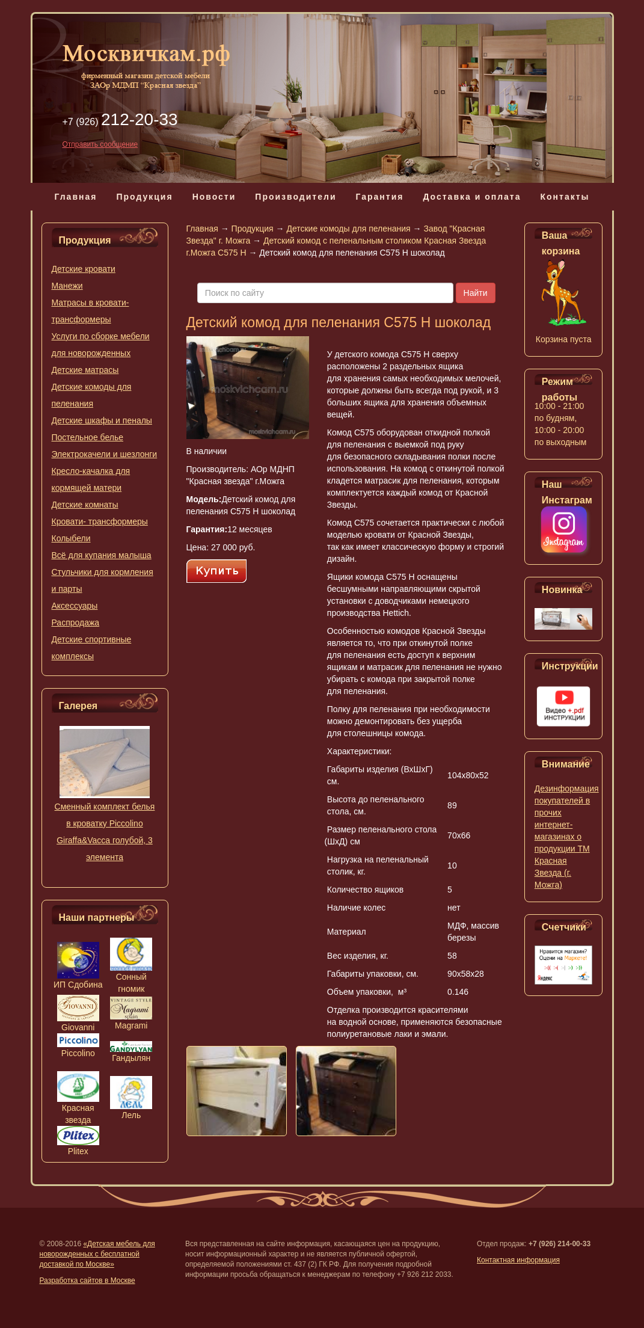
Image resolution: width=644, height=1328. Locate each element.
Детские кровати (83, 269)
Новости (214, 196)
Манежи (67, 285)
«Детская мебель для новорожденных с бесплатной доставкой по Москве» (97, 1254)
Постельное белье (88, 437)
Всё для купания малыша (102, 555)
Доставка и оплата (472, 196)
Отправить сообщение (100, 144)
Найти (476, 293)
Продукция (144, 196)
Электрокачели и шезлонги (105, 454)
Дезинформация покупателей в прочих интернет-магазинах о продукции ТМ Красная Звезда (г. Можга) (567, 837)
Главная (75, 196)
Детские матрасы (85, 370)
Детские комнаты (85, 504)
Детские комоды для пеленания (348, 228)
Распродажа (76, 622)
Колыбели (71, 538)
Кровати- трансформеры (100, 521)
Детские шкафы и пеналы (102, 420)
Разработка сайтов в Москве (87, 1280)
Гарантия (379, 196)
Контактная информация (518, 1260)
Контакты (565, 196)
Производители (295, 196)
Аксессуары (75, 605)
